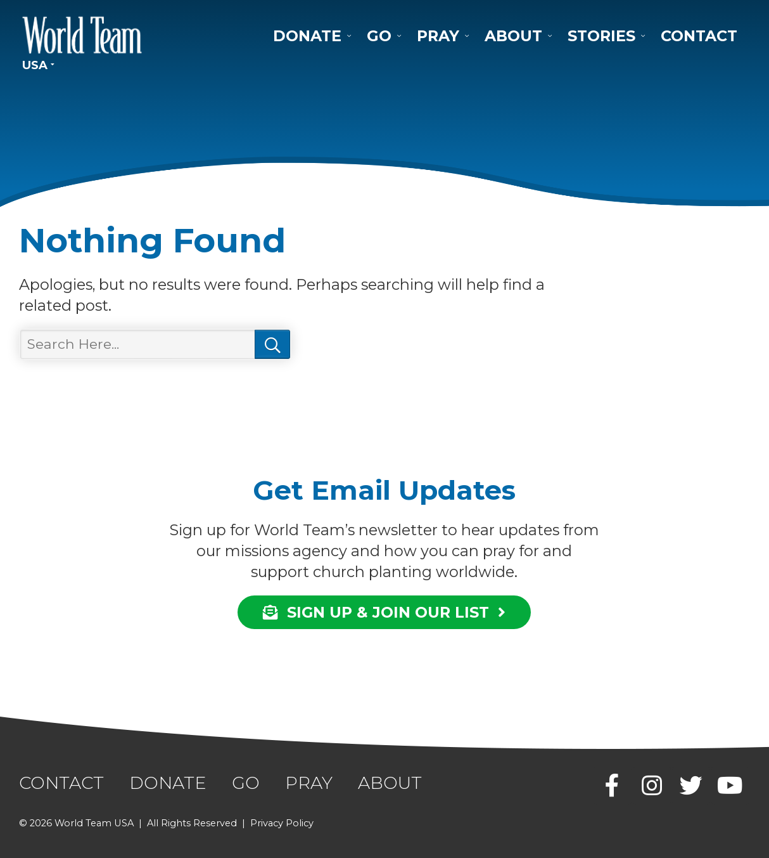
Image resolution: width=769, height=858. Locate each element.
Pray (438, 36)
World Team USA (82, 35)
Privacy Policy (282, 823)
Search (272, 344)
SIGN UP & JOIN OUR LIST (384, 612)
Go (379, 36)
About (513, 36)
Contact (699, 36)
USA (35, 65)
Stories (601, 36)
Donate (307, 36)
